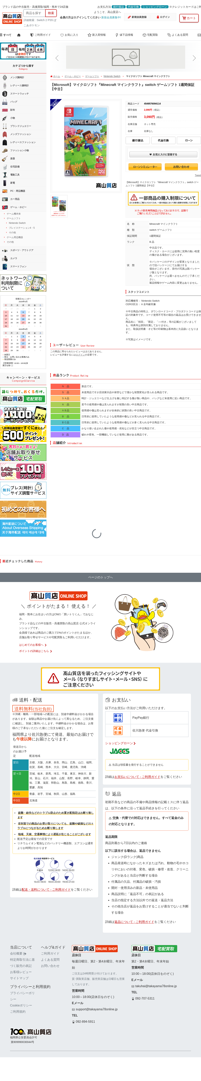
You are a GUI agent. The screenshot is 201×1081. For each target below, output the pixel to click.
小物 (8, 118)
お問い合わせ (50, 965)
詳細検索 (29, 20)
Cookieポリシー (21, 1005)
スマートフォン (14, 267)
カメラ (9, 258)
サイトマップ (19, 978)
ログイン (80, 354)
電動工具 (11, 175)
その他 (12, 232)
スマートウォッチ (15, 94)
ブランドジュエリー (16, 126)
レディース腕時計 (15, 86)
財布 (8, 110)
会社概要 (18, 953)
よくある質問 (177, 35)
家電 (8, 183)
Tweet (198, 175)
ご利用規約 (18, 1011)
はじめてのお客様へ (33, 644)
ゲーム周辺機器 (15, 237)
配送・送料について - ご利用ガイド (46, 889)
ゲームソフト (92, 76)
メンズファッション (16, 134)
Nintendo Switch (112, 76)
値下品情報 (124, 35)
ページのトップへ (100, 577)
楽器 (8, 159)
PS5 (50, 20)
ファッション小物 (15, 151)
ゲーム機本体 (14, 213)
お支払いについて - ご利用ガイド (137, 776)
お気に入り (69, 35)
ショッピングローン (155, 6)
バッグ (9, 102)
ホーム (56, 76)
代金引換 (133, 6)
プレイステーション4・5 (22, 228)
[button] (57, 58)
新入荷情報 (97, 35)
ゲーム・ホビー (73, 76)
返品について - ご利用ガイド (134, 921)
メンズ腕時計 (13, 78)
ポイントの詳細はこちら (35, 651)
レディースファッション (19, 142)
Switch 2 (42, 20)
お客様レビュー (21, 972)
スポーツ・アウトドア (17, 250)
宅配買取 (150, 35)
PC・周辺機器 (13, 191)
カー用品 (11, 199)
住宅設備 (11, 167)
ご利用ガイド (40, 35)
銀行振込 (118, 6)
